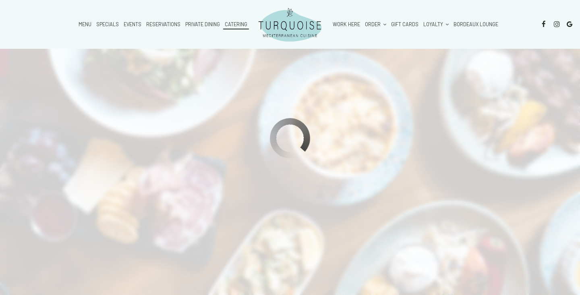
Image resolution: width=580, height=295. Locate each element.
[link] (290, 24)
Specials (107, 24)
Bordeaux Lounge (476, 24)
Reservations (163, 24)
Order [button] (375, 24)
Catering (236, 24)
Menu (85, 24)
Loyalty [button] (436, 24)
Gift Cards (404, 24)
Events (132, 24)
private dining (202, 24)
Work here (346, 24)
